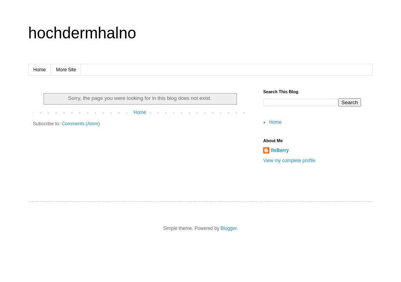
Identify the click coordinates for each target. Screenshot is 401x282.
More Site (66, 69)
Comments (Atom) (80, 124)
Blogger (228, 228)
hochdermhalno (82, 33)
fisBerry (280, 150)
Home (39, 69)
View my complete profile (289, 160)
